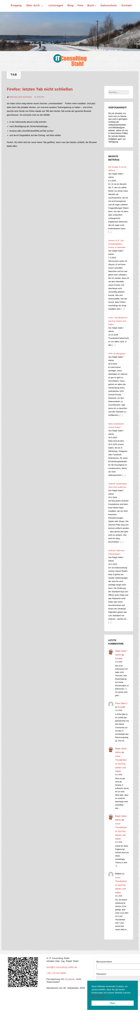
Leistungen (56, 5)
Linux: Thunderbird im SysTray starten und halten (120, 763)
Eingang (16, 5)
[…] (109, 232)
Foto (80, 5)
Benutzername (104, 962)
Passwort (101, 974)
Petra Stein (121, 703)
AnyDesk (69, 979)
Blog (70, 5)
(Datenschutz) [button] (98, 996)
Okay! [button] (112, 1003)
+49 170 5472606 (56, 973)
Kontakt (127, 5)
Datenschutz (109, 5)
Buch (91, 5)
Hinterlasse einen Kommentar (20, 97)
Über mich (33, 5)
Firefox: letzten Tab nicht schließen (40, 89)
